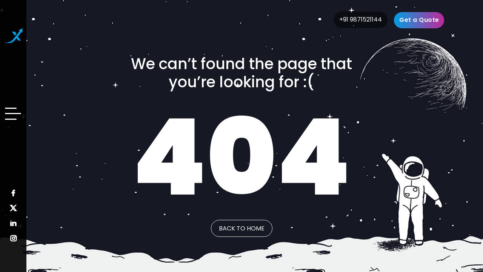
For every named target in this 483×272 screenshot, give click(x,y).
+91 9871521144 (360, 19)
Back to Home (242, 228)
